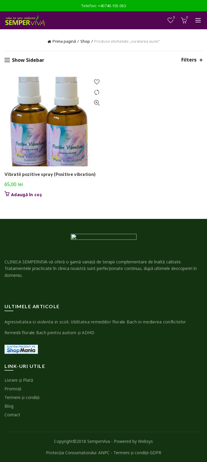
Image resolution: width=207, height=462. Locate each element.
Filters (189, 60)
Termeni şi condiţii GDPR (137, 452)
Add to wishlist (97, 82)
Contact (12, 415)
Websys (145, 441)
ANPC (104, 452)
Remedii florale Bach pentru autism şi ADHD (49, 332)
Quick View (97, 103)
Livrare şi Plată (18, 380)
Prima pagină (64, 41)
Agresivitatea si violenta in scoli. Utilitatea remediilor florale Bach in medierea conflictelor (95, 322)
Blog (8, 406)
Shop (85, 41)
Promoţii (12, 389)
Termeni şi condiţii (21, 397)
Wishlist (173, 18)
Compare (97, 92)
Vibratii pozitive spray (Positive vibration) (50, 174)
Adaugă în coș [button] (26, 194)
